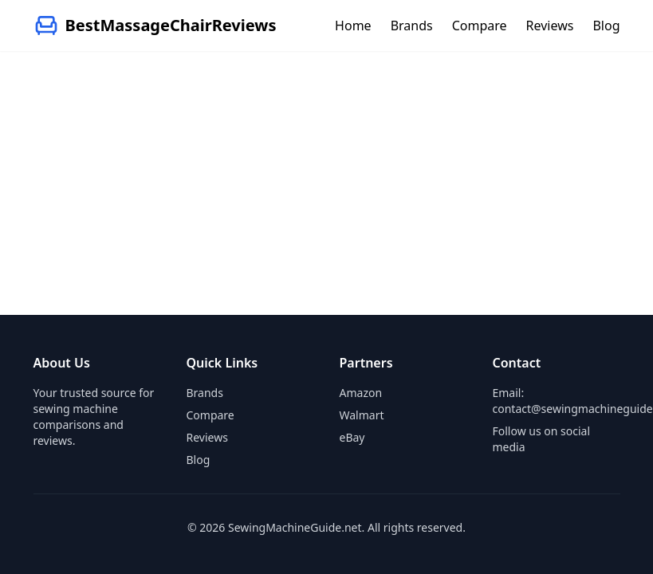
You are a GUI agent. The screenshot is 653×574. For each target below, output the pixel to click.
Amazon (361, 392)
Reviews (550, 25)
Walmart (362, 415)
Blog (606, 25)
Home (353, 25)
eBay (352, 437)
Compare (479, 25)
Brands (412, 25)
